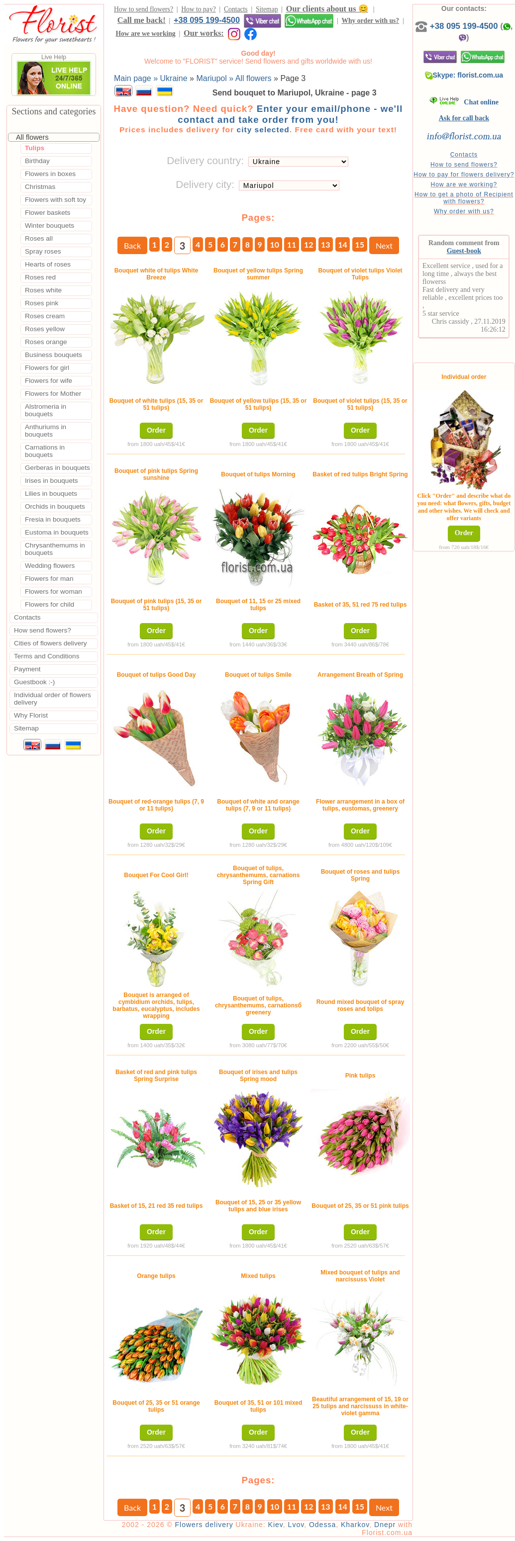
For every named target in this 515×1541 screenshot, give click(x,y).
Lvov (296, 1525)
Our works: (204, 33)
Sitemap (267, 9)
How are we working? (463, 184)
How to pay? (198, 9)
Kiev (275, 1525)
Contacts (236, 9)
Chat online (464, 102)
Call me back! (141, 20)
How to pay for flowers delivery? (463, 174)
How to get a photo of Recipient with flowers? (463, 198)
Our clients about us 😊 (327, 8)
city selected (262, 129)
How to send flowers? (143, 9)
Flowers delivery (204, 1525)
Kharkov (355, 1525)
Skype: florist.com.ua (464, 75)
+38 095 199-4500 (207, 19)
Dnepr (385, 1525)
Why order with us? (370, 20)
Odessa (322, 1525)
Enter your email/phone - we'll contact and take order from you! (290, 114)
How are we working (145, 33)
